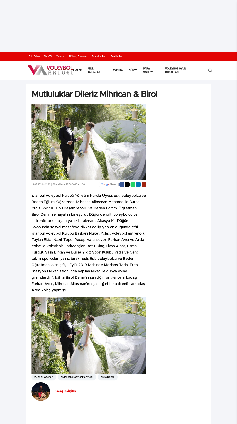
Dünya (133, 70)
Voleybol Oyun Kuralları (175, 70)
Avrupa (118, 70)
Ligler (77, 70)
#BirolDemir (107, 377)
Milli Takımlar (94, 70)
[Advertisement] (118, 26)
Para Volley (148, 70)
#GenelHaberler (43, 377)
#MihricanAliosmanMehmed (76, 377)
